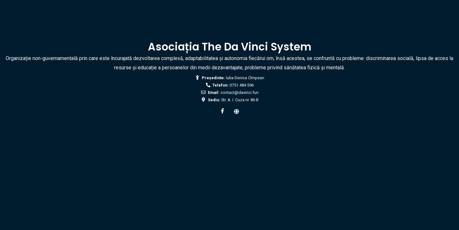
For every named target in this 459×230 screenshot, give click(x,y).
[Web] (236, 111)
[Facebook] (222, 111)
